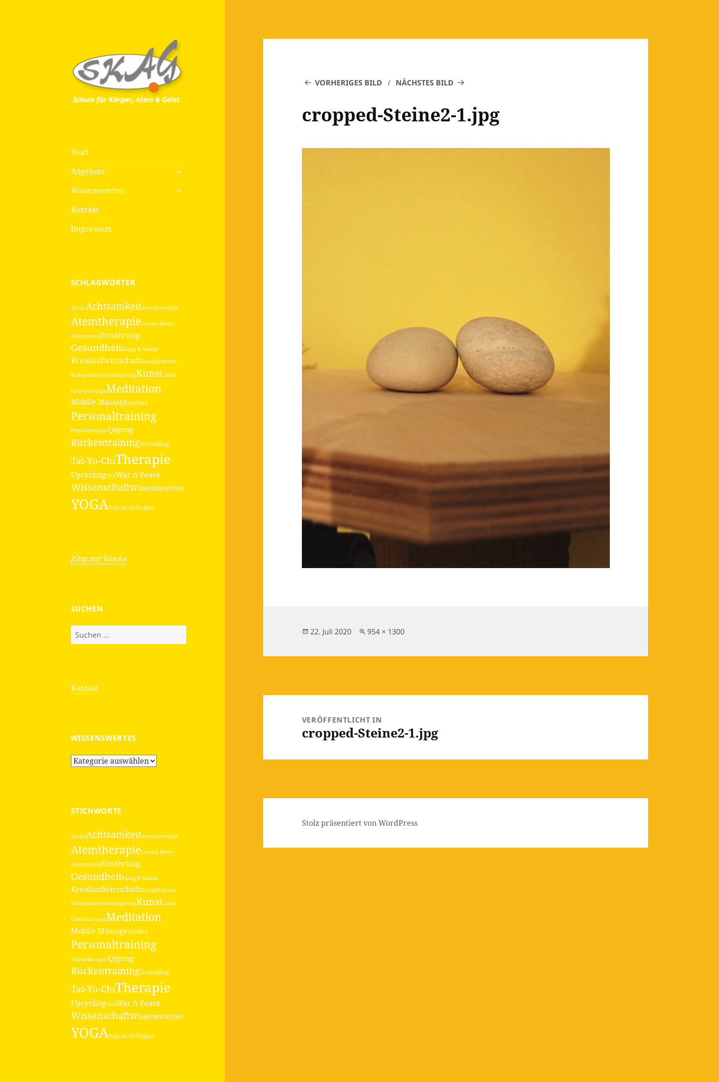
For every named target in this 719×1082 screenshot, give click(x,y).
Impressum (91, 229)
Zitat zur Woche (99, 559)
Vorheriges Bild (348, 82)
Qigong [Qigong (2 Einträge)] (120, 429)
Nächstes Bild (425, 82)
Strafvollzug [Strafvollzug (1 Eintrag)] (154, 444)
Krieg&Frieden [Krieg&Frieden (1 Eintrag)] (158, 361)
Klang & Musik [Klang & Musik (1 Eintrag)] (139, 349)
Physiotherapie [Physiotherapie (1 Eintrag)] (89, 430)
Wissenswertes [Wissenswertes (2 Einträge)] (156, 488)
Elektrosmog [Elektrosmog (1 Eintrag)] (86, 336)
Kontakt (85, 209)
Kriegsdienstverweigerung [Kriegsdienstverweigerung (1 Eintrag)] (103, 375)
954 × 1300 (386, 631)
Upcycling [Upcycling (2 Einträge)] (88, 475)
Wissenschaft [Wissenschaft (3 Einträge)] (100, 487)
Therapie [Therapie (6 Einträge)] (143, 459)
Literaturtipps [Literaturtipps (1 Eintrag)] (88, 390)
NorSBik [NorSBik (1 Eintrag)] (137, 403)
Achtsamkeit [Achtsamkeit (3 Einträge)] (113, 306)
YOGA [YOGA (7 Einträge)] (89, 504)
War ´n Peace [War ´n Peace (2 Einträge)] (138, 475)
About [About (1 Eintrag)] (78, 307)
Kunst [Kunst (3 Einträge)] (149, 373)
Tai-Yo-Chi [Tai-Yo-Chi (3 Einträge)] (93, 460)
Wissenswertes (98, 190)
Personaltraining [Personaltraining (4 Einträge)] (113, 415)
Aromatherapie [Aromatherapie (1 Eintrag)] (160, 307)
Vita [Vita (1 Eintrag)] (111, 475)
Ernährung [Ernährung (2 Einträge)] (120, 335)
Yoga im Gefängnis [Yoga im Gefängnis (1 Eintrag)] (131, 507)
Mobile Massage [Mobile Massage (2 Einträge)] (99, 402)
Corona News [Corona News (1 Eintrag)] (157, 323)
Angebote (88, 171)
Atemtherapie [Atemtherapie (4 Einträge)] (106, 321)
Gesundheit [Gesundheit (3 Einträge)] (96, 347)
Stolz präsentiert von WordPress (360, 823)
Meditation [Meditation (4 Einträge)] (133, 388)
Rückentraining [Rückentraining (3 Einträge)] (105, 442)
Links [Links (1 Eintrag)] (169, 375)
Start (80, 152)
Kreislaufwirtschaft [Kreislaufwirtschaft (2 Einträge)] (105, 360)
